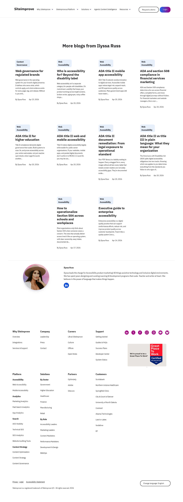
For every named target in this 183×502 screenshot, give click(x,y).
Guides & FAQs (101, 342)
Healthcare (44, 396)
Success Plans (101, 348)
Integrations (17, 342)
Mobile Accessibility (20, 390)
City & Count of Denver (104, 396)
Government (45, 384)
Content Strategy (19, 457)
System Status (101, 359)
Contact (43, 348)
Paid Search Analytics (21, 407)
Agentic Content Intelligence (105, 9)
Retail (42, 413)
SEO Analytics (18, 435)
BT (97, 431)
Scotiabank (100, 379)
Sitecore (71, 391)
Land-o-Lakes (101, 419)
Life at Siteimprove (75, 336)
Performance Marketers (49, 441)
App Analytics (18, 413)
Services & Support (20, 348)
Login (165, 9)
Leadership (44, 336)
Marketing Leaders (47, 430)
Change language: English (153, 483)
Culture (71, 342)
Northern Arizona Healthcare (107, 385)
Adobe (70, 385)
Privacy (15, 482)
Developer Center (102, 354)
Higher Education (47, 390)
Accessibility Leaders (48, 424)
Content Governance (21, 463)
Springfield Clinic (102, 391)
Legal (21, 482)
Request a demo (148, 9)
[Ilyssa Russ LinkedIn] (66, 285)
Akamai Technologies (104, 414)
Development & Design (49, 447)
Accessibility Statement (35, 482)
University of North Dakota (106, 402)
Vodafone (99, 425)
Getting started (102, 336)
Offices (71, 348)
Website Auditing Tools (22, 441)
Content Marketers (47, 436)
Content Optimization (21, 452)
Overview (16, 336)
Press (42, 342)
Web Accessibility (19, 384)
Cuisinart (99, 408)
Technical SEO (18, 429)
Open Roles (72, 354)
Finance (43, 402)
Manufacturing (46, 407)
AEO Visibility (18, 424)
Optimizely (72, 379)
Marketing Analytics (20, 401)
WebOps (43, 453)
